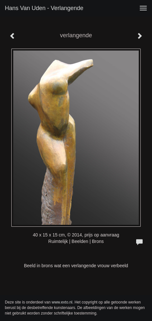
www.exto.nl (62, 302)
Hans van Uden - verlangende (44, 8)
